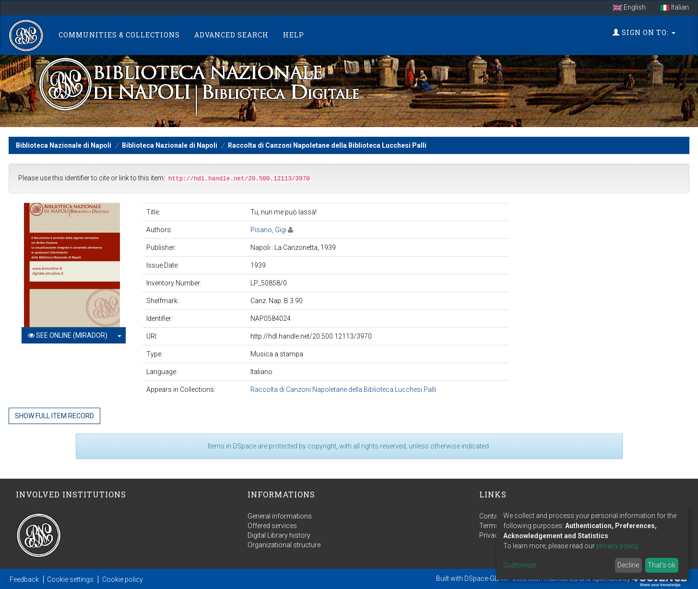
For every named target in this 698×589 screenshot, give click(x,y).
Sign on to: (644, 32)
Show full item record (54, 416)
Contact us (495, 516)
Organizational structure (284, 545)
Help (293, 34)
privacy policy (617, 546)
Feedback (24, 579)
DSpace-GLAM (486, 578)
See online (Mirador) (67, 335)
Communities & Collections (119, 34)
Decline (628, 565)
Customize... (521, 565)
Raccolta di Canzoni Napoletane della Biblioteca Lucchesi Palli (327, 145)
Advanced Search (231, 34)
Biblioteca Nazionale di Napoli (63, 145)
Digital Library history (279, 535)
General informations (280, 516)
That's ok (661, 565)
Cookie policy (122, 579)
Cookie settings (70, 579)
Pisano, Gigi (268, 230)
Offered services (272, 526)
